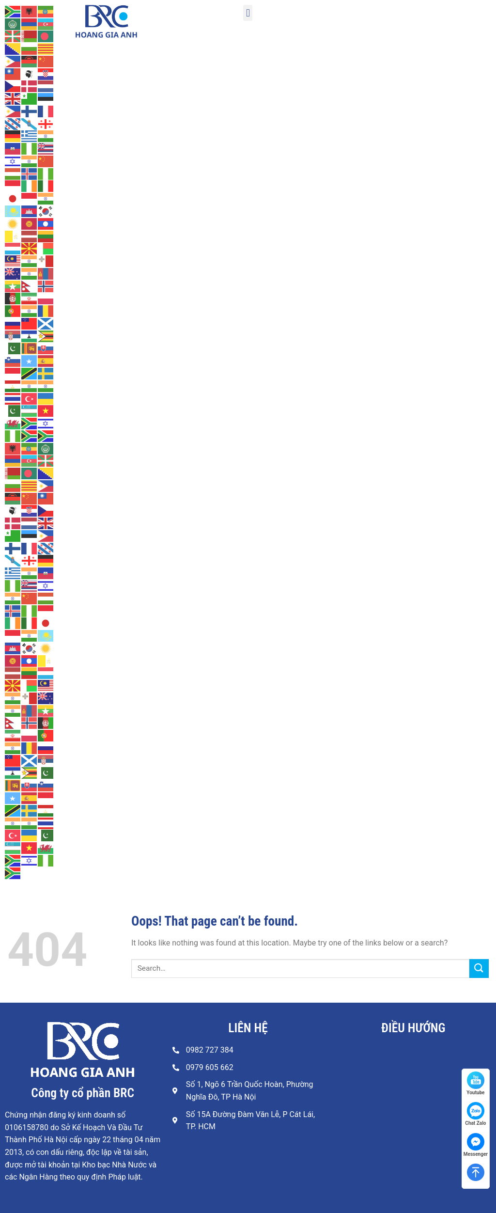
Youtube (475, 1083)
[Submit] (479, 968)
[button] (247, 13)
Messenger (476, 1145)
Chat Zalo (475, 1114)
